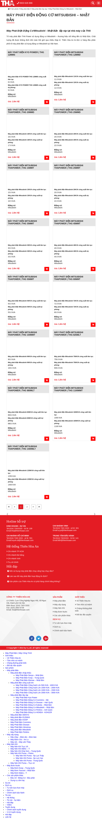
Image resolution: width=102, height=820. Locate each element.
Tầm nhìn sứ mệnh (83, 605)
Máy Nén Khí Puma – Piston (22, 753)
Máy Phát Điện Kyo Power (26, 697)
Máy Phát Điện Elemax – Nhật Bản (30, 680)
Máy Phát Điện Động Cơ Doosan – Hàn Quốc (34, 702)
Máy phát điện (25, 9)
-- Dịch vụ (9, 790)
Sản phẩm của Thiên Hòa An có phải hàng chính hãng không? (34, 581)
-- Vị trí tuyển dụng (13, 812)
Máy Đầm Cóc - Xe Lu (19, 739)
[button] (7, 514)
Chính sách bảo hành (62, 631)
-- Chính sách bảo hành (14, 793)
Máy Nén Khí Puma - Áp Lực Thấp (30, 756)
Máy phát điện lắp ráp (39, 9)
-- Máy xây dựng (12, 735)
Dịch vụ (56, 619)
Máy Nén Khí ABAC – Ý (20, 749)
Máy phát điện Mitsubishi (20, 730)
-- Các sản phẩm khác (14, 775)
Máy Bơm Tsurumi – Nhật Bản (22, 770)
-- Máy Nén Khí (11, 744)
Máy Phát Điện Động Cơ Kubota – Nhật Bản (34, 705)
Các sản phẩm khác (61, 615)
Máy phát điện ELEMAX (20, 717)
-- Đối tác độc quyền (13, 665)
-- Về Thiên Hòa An (13, 658)
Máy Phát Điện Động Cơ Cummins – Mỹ (32, 700)
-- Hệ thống (9, 798)
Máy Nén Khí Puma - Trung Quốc (29, 761)
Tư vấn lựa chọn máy (62, 623)
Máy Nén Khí (59, 608)
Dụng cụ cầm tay (17, 780)
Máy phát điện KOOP (19, 720)
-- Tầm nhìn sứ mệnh (13, 660)
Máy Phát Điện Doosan (19, 725)
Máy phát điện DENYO (19, 715)
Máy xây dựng (59, 605)
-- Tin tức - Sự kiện (12, 800)
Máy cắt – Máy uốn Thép (20, 742)
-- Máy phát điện (11, 670)
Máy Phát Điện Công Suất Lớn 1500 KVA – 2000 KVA (37, 688)
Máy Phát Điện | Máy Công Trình (18, 653)
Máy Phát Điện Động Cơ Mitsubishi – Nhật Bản (65, 9)
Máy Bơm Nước (60, 612)
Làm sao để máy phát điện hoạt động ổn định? (28, 576)
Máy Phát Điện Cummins (20, 722)
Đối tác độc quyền (83, 615)
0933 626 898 (24, 3)
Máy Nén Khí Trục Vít (19, 747)
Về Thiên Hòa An (82, 601)
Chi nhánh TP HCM (16, 551)
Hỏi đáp (8, 814)
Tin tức (8, 795)
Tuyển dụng (10, 807)
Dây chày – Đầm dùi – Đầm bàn (23, 737)
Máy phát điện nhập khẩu (20, 673)
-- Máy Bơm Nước (12, 765)
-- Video (8, 805)
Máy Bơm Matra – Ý (18, 773)
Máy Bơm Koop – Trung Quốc (22, 768)
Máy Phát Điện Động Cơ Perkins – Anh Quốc (34, 710)
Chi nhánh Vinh (14, 559)
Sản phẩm (14, 9)
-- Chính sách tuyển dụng (15, 810)
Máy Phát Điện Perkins (19, 732)
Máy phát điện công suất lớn (22, 683)
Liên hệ (8, 817)
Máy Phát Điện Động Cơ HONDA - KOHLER (34, 712)
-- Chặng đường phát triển (15, 663)
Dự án (7, 783)
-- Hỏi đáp (9, 803)
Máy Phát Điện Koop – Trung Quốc (30, 678)
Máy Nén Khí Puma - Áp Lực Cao (29, 758)
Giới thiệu (80, 597)
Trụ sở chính (13, 562)
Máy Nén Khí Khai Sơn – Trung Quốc (25, 751)
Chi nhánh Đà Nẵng (16, 555)
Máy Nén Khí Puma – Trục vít (22, 763)
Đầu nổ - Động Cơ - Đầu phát (22, 778)
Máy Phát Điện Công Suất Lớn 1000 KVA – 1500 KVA (37, 690)
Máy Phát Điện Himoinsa (20, 727)
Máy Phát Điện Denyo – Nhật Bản (29, 675)
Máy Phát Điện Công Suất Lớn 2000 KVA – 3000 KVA (37, 693)
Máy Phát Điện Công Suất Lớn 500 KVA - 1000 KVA (37, 685)
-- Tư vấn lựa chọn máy (14, 788)
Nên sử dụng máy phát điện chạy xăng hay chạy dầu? (31, 571)
